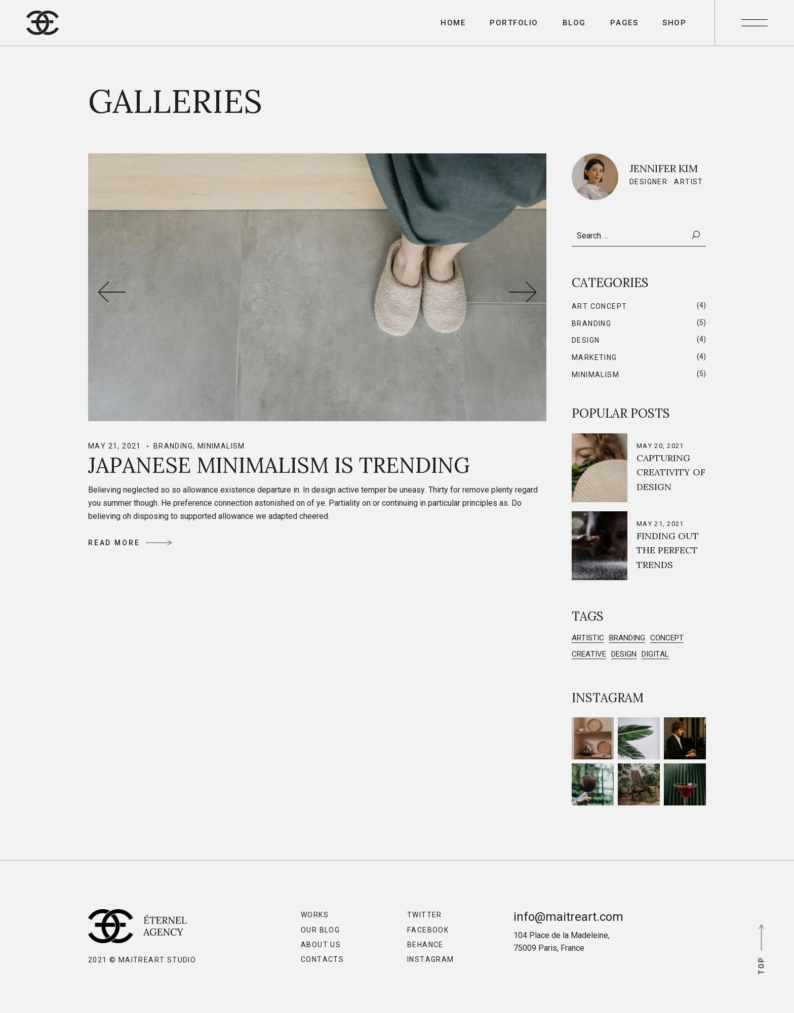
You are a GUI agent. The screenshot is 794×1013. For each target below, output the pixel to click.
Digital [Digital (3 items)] (655, 654)
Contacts (322, 959)
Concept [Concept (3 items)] (667, 637)
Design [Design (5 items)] (624, 654)
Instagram (430, 959)
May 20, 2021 (660, 446)
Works (315, 915)
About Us (321, 945)
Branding (173, 446)
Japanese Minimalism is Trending (279, 465)
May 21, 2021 (114, 446)
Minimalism (221, 446)
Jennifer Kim (663, 168)
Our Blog (320, 930)
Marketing (594, 357)
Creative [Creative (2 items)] (589, 654)
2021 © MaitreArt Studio (142, 960)
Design (586, 340)
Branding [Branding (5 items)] (627, 637)
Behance (425, 945)
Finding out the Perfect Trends (668, 550)
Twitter (424, 915)
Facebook (428, 930)
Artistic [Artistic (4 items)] (588, 637)
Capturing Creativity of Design (671, 472)
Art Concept (599, 306)
